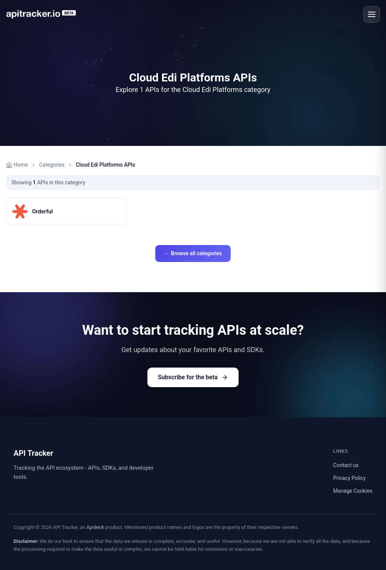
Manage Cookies (352, 491)
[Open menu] (371, 14)
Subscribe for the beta (193, 377)
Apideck (95, 527)
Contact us (345, 465)
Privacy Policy (349, 478)
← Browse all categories (193, 253)
